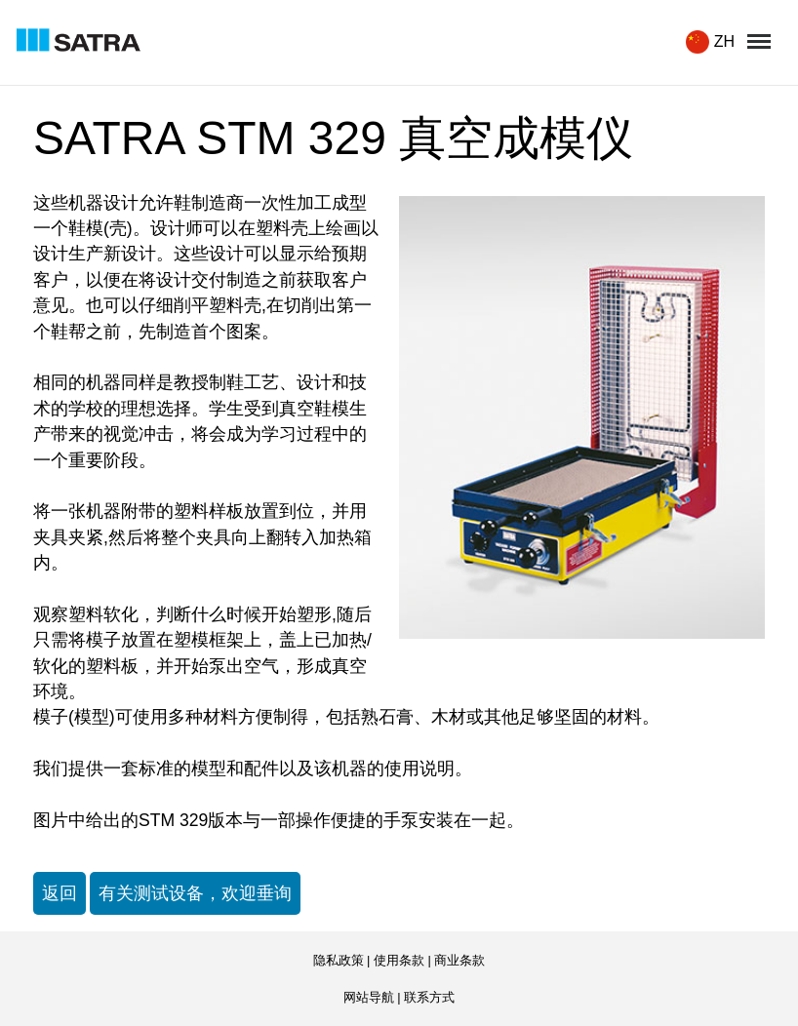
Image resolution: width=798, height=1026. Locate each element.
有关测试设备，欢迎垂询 (195, 893)
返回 (59, 893)
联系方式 (429, 997)
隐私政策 (338, 960)
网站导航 (368, 997)
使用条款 (399, 960)
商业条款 (459, 960)
